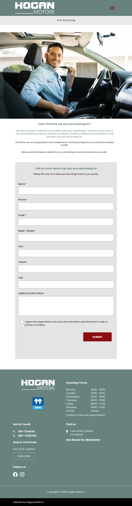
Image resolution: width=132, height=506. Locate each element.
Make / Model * (27, 231)
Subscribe (24, 456)
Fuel (20, 277)
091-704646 (26, 431)
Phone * (22, 199)
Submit (97, 337)
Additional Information (31, 293)
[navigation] (112, 9)
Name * (22, 184)
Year (20, 246)
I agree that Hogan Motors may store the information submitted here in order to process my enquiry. (66, 323)
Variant (22, 262)
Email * (22, 215)
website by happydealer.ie (28, 502)
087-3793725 (27, 436)
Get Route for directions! (83, 439)
